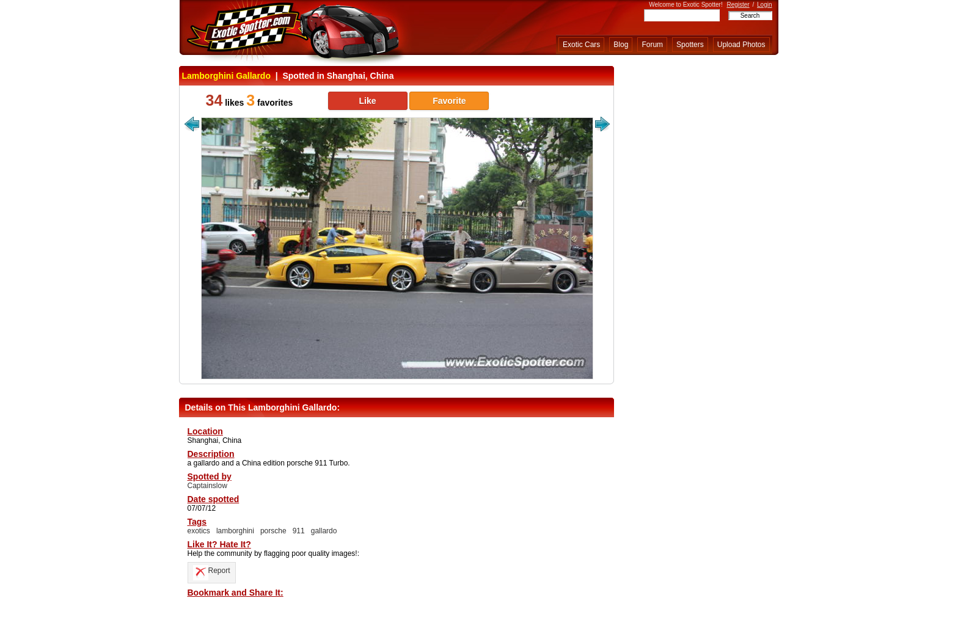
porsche (273, 531)
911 (299, 531)
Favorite (449, 101)
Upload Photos (741, 44)
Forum (652, 44)
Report (211, 570)
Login (764, 4)
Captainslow (207, 485)
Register (737, 4)
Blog (620, 44)
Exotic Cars (581, 44)
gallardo (324, 531)
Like (367, 101)
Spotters (690, 44)
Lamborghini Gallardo (226, 76)
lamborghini (235, 531)
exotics (199, 531)
